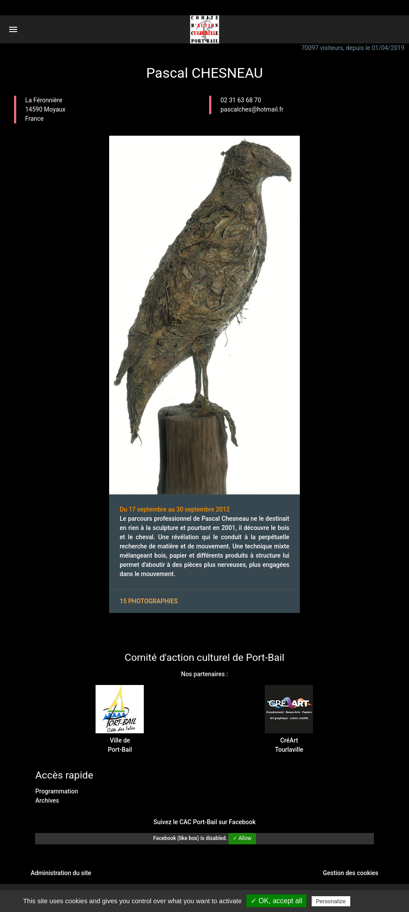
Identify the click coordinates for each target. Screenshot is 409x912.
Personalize (331, 901)
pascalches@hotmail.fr (252, 109)
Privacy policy (373, 901)
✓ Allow (242, 838)
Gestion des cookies (350, 872)
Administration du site (61, 872)
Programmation (56, 791)
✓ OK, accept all (276, 901)
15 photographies (149, 601)
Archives (47, 800)
